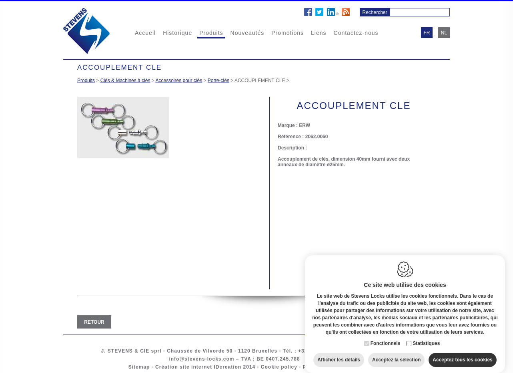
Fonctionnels (386, 336)
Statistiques (426, 336)
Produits (211, 33)
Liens (318, 33)
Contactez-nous (356, 33)
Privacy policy (322, 367)
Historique (177, 33)
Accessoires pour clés (178, 80)
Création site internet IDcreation (198, 367)
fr (427, 33)
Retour (94, 322)
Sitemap (139, 367)
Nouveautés (247, 33)
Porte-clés (218, 80)
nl (444, 33)
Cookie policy (279, 367)
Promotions (287, 33)
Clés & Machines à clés (125, 80)
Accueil (145, 33)
